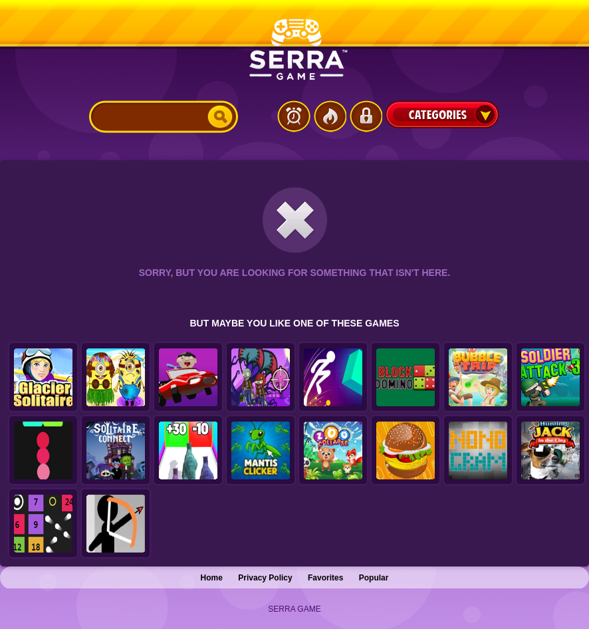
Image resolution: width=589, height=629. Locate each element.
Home (212, 577)
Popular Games (329, 116)
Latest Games (293, 116)
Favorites (325, 577)
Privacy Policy (265, 577)
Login (365, 116)
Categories (442, 114)
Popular (374, 577)
